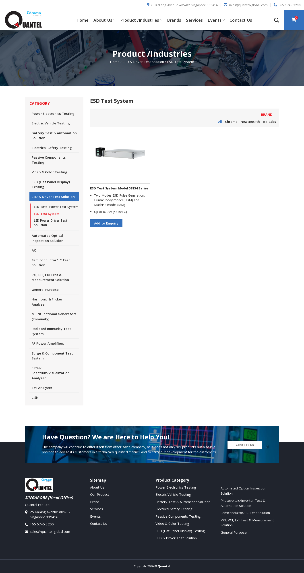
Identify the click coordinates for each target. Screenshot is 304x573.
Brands (174, 20)
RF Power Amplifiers (48, 343)
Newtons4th (250, 122)
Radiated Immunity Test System (51, 331)
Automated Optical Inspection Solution (47, 238)
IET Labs (269, 122)
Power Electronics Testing (53, 113)
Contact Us (241, 20)
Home (83, 20)
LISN (35, 397)
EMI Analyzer (42, 387)
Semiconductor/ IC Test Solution (51, 262)
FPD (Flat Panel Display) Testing (51, 184)
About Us (104, 20)
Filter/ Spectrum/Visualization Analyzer (51, 373)
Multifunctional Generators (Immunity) (54, 316)
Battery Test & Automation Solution (54, 135)
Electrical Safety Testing (52, 147)
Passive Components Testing (49, 160)
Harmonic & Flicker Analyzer (47, 301)
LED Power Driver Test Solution (50, 222)
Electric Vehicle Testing (51, 123)
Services (194, 20)
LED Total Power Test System (56, 207)
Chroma (231, 122)
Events (216, 20)
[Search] (276, 20)
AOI (34, 250)
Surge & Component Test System (52, 356)
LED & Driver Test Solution (53, 196)
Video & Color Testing (49, 172)
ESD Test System (46, 214)
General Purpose (45, 289)
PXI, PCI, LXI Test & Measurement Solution (50, 277)
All (220, 122)
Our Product (99, 494)
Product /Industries (141, 20)
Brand (94, 502)
